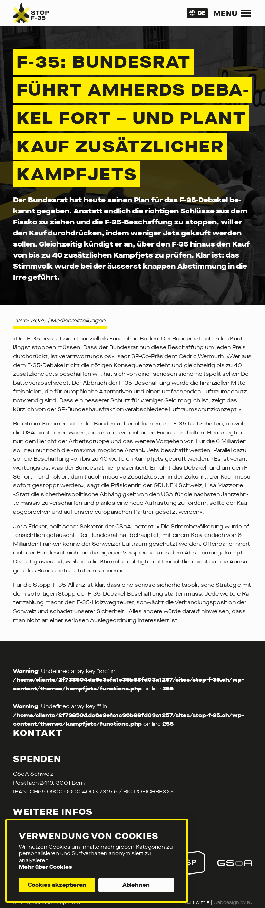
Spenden (37, 759)
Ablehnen (136, 884)
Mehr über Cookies (45, 866)
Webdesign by (232, 902)
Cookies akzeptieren (57, 884)
